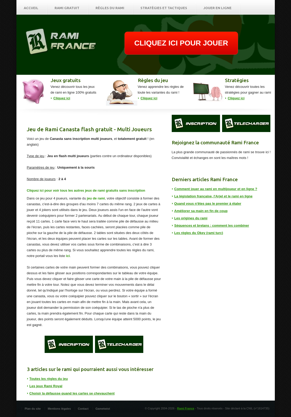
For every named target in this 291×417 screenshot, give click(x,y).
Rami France (185, 408)
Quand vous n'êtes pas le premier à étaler (207, 203)
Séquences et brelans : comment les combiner (211, 225)
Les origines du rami (190, 218)
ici (68, 256)
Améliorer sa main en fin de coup (201, 211)
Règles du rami (110, 8)
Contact (83, 408)
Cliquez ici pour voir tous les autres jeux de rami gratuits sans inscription (86, 190)
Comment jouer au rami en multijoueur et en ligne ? (215, 189)
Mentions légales (59, 408)
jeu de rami (96, 198)
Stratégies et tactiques (163, 8)
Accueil (31, 8)
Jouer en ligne (217, 8)
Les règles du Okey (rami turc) (198, 233)
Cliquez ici (62, 98)
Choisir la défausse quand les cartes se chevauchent (72, 393)
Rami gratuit (67, 8)
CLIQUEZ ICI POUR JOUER (181, 43)
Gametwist (103, 408)
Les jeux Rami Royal (45, 386)
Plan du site (33, 408)
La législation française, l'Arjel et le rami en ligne (213, 196)
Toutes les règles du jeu (48, 379)
